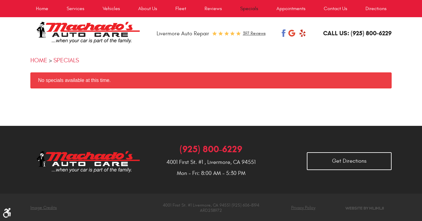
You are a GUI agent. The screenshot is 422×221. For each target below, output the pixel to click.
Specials (249, 8)
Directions (375, 8)
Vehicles (111, 8)
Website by (365, 208)
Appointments (290, 8)
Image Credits (43, 207)
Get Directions (349, 161)
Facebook (284, 33)
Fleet (180, 8)
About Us (147, 8)
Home (42, 8)
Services (75, 8)
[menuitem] (42, 8)
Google (292, 33)
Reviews (213, 8)
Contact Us (335, 8)
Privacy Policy (303, 207)
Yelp (302, 33)
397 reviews (254, 33)
